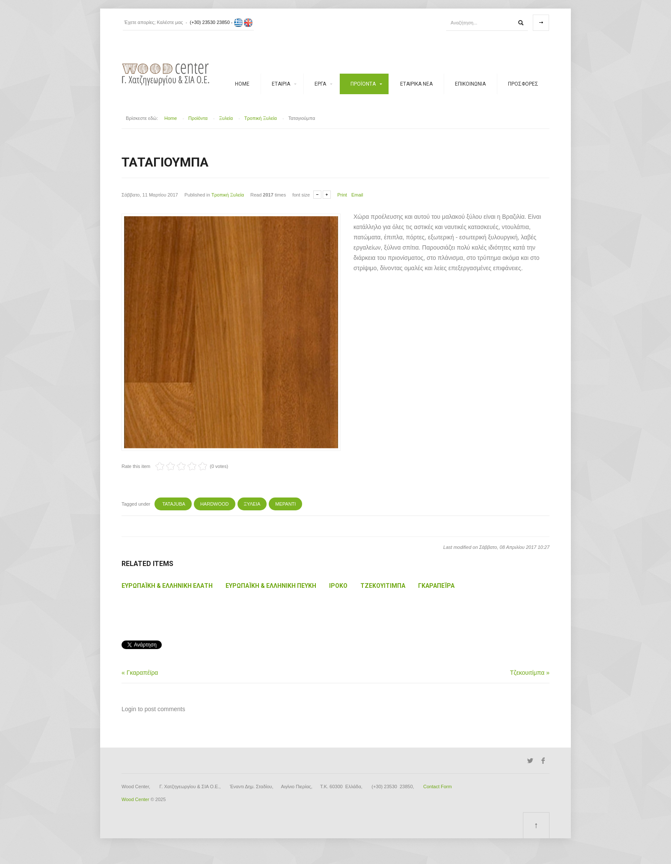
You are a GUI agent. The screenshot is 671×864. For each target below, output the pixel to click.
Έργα (320, 84)
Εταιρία (281, 84)
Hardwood (214, 503)
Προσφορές (523, 84)
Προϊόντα (363, 84)
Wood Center (135, 799)
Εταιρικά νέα (416, 84)
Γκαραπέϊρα (436, 585)
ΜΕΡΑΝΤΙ (285, 503)
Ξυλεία (226, 118)
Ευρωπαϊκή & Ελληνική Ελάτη (167, 585)
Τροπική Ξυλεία (260, 118)
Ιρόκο (338, 585)
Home (242, 84)
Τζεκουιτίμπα (382, 585)
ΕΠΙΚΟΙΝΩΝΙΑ (470, 84)
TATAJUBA (173, 503)
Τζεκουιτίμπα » (529, 672)
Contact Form (437, 786)
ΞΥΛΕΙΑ (252, 503)
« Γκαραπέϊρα (140, 672)
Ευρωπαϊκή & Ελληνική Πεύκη (271, 585)
